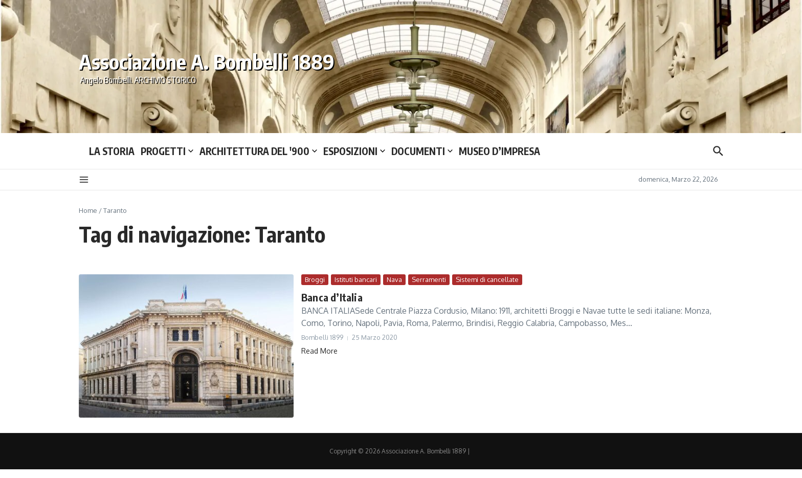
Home (88, 210)
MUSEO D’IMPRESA (499, 151)
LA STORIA (112, 151)
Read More (319, 350)
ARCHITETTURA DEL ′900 (258, 151)
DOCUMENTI (422, 151)
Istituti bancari (356, 279)
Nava (394, 279)
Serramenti (429, 279)
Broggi (315, 279)
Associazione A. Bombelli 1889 (207, 61)
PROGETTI (167, 151)
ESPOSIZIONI (354, 151)
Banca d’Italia (332, 297)
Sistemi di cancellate (487, 279)
